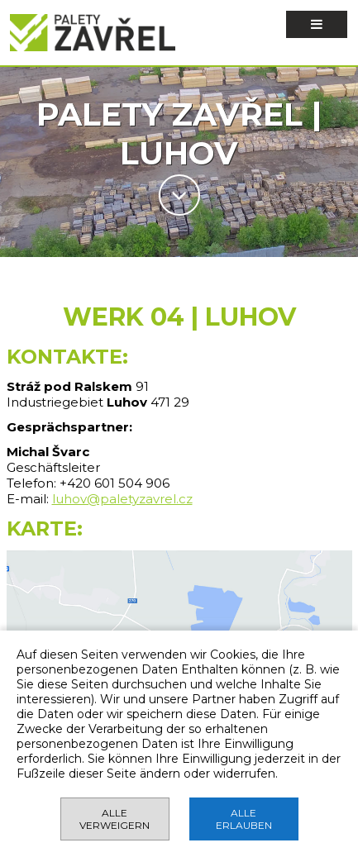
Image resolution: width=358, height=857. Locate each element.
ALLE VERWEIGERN (114, 819)
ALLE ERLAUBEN (244, 819)
